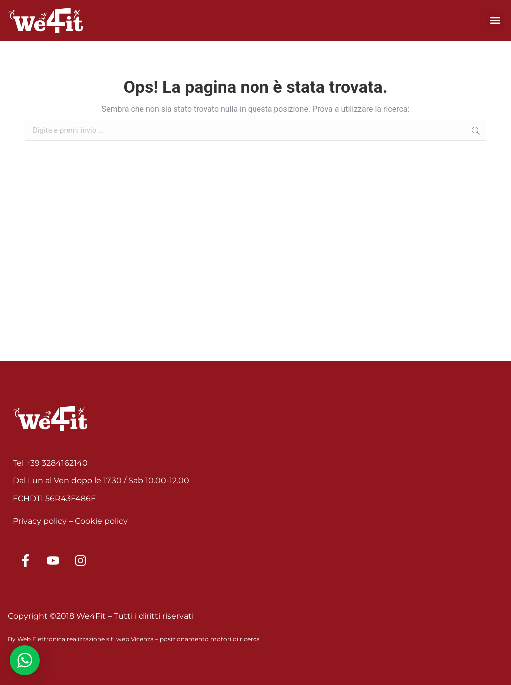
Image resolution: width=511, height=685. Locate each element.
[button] (495, 20)
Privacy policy (40, 521)
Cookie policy (101, 521)
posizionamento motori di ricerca (210, 639)
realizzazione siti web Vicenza (110, 639)
